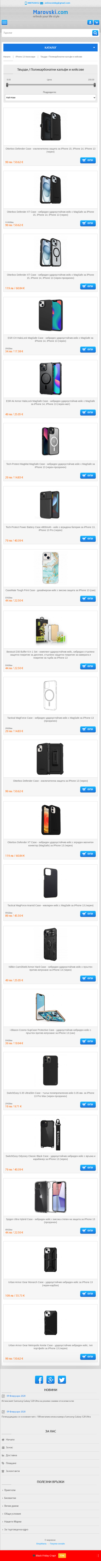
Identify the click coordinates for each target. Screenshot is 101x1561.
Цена (49, 80)
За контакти (13, 1471)
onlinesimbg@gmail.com (57, 3)
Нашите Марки (12, 1521)
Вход (90, 22)
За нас (9, 1447)
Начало (10, 1439)
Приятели (9, 1490)
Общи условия (12, 1514)
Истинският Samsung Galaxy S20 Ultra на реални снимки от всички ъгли (38, 1401)
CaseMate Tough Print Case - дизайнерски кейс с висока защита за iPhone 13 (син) (50, 590)
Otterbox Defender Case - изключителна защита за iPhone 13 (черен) (50, 780)
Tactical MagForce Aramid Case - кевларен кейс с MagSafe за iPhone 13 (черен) (51, 905)
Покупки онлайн (57, 1544)
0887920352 (33, 3)
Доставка (11, 1455)
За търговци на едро (16, 1529)
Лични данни (11, 1506)
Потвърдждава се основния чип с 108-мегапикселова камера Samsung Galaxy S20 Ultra (46, 1417)
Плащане (11, 1463)
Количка (96, 22)
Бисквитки (10, 1498)
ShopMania (41, 1544)
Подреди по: (49, 92)
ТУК (62, 1555)
